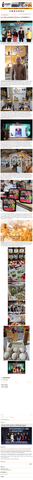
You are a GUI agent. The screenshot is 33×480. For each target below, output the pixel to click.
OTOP (18, 14)
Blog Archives (12, 417)
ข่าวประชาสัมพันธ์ (13, 14)
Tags (6, 417)
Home (2, 14)
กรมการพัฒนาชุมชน (7, 14)
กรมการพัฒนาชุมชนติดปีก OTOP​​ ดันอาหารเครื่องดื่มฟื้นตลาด (15, 17)
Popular (2, 417)
